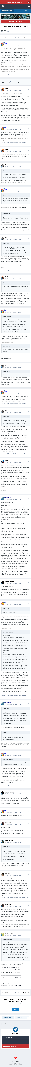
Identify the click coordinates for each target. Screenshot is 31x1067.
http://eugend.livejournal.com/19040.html (11, 975)
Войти (15, 1009)
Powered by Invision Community (15, 1064)
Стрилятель (9, 840)
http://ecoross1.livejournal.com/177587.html (11, 985)
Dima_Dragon (9, 933)
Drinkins (7, 460)
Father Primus (9, 581)
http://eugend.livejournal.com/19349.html (11, 977)
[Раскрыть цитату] (3, 170)
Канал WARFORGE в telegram (10, 1037)
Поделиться (7, 1017)
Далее (25, 37)
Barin (6, 88)
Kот (5, 30)
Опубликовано (13, 45)
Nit (6, 165)
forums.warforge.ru (15, 1063)
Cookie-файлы (15, 1061)
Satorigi (7, 874)
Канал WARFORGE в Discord (10, 1042)
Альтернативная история (17, 31)
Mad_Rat (8, 822)
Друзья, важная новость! (14, 2)
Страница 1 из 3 (15, 37)
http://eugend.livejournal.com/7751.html (10, 967)
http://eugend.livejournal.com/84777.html (11, 969)
